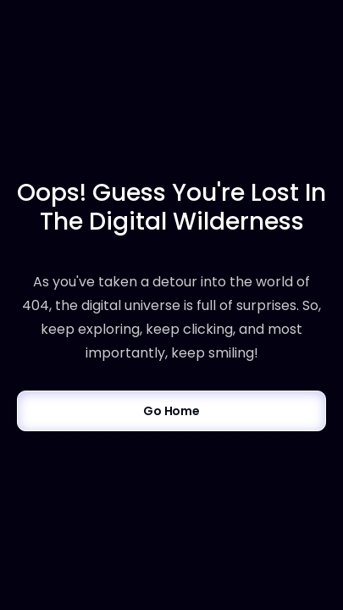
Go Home (171, 410)
